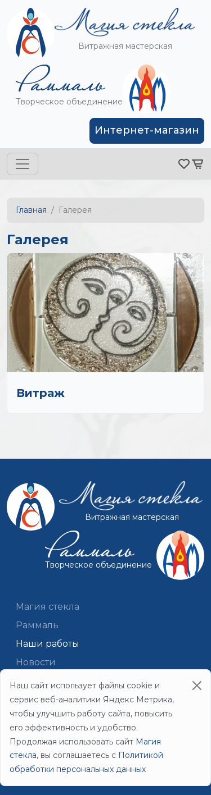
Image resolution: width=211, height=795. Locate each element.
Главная (31, 210)
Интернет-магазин (147, 130)
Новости (36, 662)
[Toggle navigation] (22, 164)
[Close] (196, 685)
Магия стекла (47, 606)
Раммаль (37, 625)
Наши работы (47, 643)
